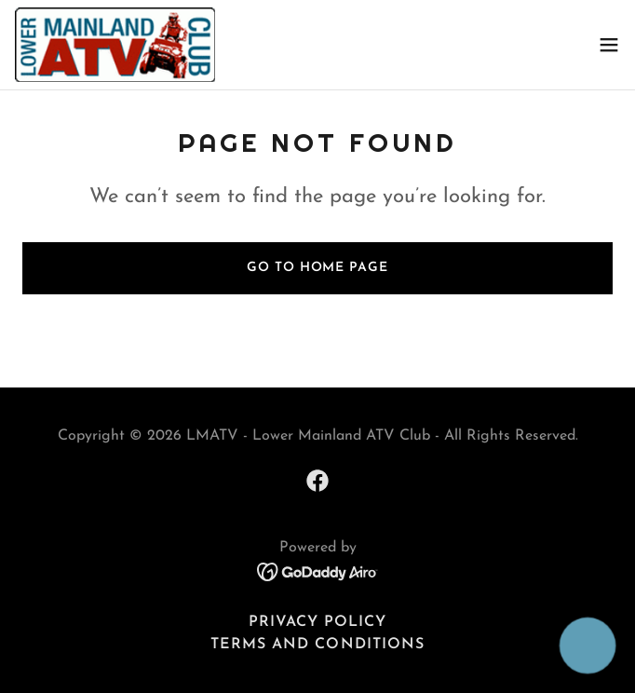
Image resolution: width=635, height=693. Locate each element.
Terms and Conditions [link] (317, 644)
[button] (609, 44)
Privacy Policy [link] (317, 622)
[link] (115, 44)
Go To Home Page (317, 268)
